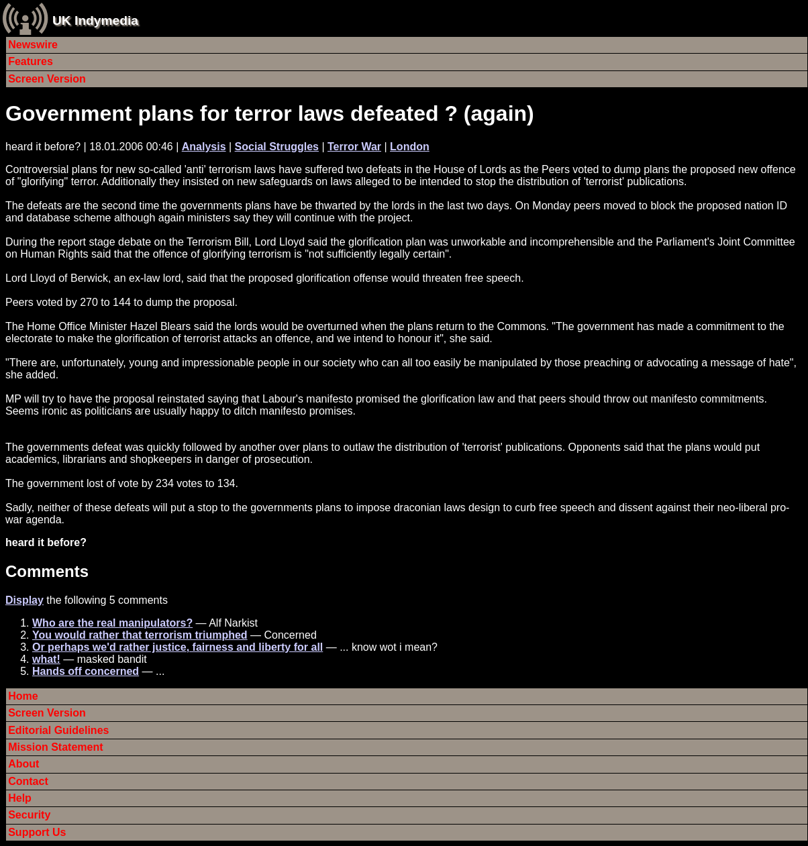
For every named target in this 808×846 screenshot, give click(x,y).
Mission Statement (55, 747)
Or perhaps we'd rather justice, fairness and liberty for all (177, 647)
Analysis (204, 146)
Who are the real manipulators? (112, 623)
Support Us (37, 832)
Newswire (33, 44)
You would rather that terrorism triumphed (140, 635)
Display (24, 600)
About (23, 764)
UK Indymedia (95, 20)
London (410, 146)
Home (23, 696)
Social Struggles (277, 146)
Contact (28, 781)
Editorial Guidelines (58, 730)
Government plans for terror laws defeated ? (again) (269, 113)
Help (20, 798)
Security (29, 815)
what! (46, 659)
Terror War (354, 146)
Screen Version (47, 79)
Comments (47, 571)
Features (30, 61)
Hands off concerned (85, 671)
